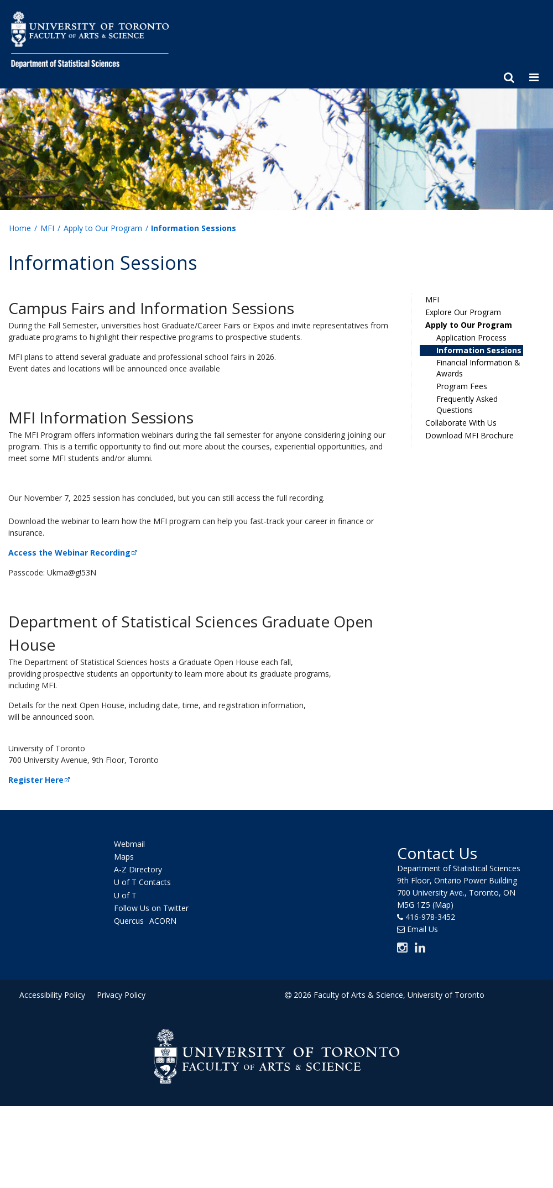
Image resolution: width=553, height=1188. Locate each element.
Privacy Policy (121, 995)
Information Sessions (478, 350)
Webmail (129, 844)
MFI (47, 228)
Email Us (422, 929)
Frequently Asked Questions (467, 404)
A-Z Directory (138, 869)
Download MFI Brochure (469, 435)
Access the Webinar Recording (73, 552)
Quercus (129, 920)
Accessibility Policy (52, 995)
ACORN (162, 920)
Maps (124, 856)
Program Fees (461, 386)
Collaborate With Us (461, 422)
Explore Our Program (463, 312)
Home (20, 228)
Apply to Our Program (103, 228)
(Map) (442, 904)
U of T (125, 895)
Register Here (39, 779)
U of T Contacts (142, 882)
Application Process (471, 337)
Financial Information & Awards (478, 368)
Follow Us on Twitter (151, 908)
